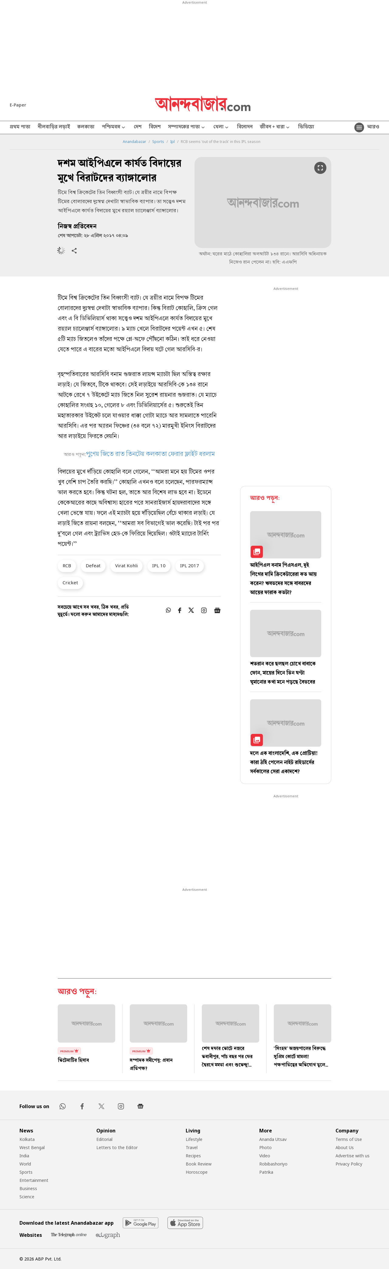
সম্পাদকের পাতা (187, 127)
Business (28, 1188)
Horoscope (197, 1172)
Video (264, 1156)
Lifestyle (194, 1139)
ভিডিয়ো (306, 127)
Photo (265, 1147)
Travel (192, 1147)
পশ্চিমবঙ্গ (114, 127)
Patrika (266, 1172)
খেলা (221, 127)
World (25, 1164)
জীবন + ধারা (275, 127)
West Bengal (32, 1147)
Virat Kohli (126, 565)
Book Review (199, 1164)
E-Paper (18, 105)
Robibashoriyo (273, 1164)
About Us (345, 1147)
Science (26, 1196)
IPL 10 (159, 565)
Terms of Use (349, 1139)
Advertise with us (353, 1156)
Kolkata (27, 1139)
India (24, 1156)
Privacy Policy (349, 1164)
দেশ (138, 127)
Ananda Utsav (273, 1139)
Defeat (93, 565)
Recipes (193, 1156)
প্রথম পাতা (20, 127)
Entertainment (33, 1180)
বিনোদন (245, 127)
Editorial (104, 1139)
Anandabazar (134, 142)
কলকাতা (86, 127)
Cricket (70, 582)
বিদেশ (155, 127)
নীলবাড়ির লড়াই (54, 127)
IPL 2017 (189, 565)
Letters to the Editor (117, 1147)
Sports (158, 142)
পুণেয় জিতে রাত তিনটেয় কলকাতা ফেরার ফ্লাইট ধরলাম (150, 454)
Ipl (172, 142)
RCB (67, 565)
